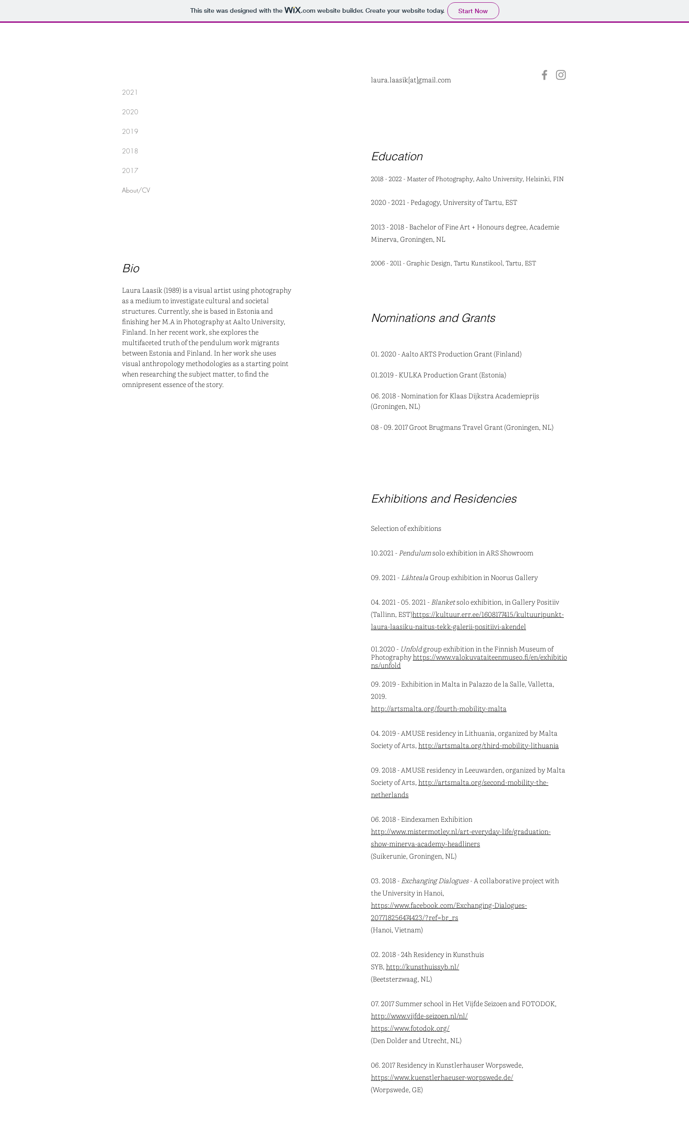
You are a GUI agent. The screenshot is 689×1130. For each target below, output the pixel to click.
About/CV (136, 190)
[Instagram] (560, 74)
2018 (130, 151)
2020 (130, 111)
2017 (130, 170)
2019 (130, 131)
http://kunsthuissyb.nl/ (422, 966)
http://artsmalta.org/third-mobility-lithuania (488, 745)
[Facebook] (544, 74)
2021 (130, 92)
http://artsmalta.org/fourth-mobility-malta (439, 708)
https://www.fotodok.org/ (410, 1028)
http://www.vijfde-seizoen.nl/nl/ (419, 1015)
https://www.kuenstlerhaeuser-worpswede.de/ (442, 1077)
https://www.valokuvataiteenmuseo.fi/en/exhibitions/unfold (469, 661)
